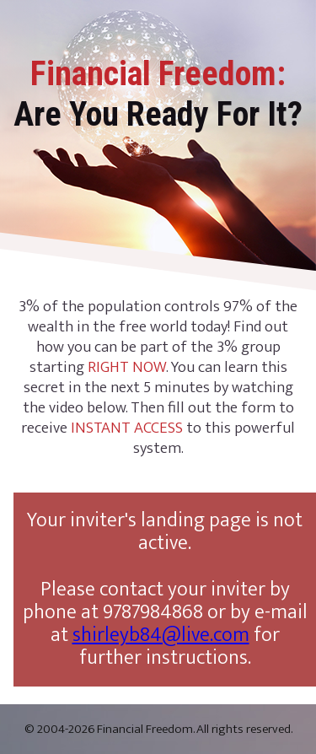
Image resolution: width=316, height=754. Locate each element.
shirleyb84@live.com (160, 635)
